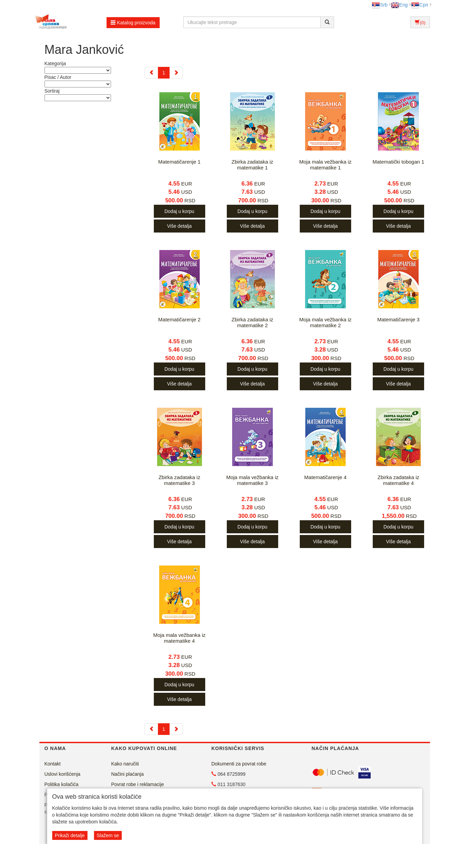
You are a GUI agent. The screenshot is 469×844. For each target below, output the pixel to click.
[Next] (176, 73)
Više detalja (179, 226)
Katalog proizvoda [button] (133, 22)
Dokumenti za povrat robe (238, 763)
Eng (399, 5)
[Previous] (151, 73)
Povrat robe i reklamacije (137, 784)
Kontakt (53, 763)
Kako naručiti (125, 763)
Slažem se (108, 835)
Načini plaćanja (127, 774)
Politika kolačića (62, 784)
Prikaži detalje (70, 835)
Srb (379, 5)
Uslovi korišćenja (63, 774)
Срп (419, 5)
